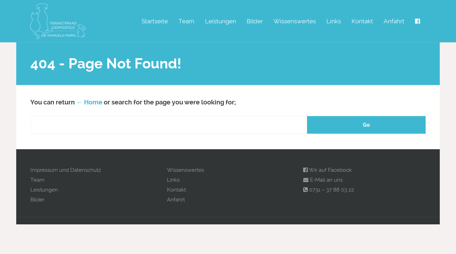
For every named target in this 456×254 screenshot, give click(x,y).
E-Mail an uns (323, 180)
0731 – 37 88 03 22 (328, 190)
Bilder (255, 21)
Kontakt (362, 21)
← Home (89, 102)
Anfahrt (394, 21)
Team (186, 21)
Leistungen (220, 21)
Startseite (155, 21)
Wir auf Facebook (327, 170)
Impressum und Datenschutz (65, 170)
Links (333, 21)
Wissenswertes (295, 21)
